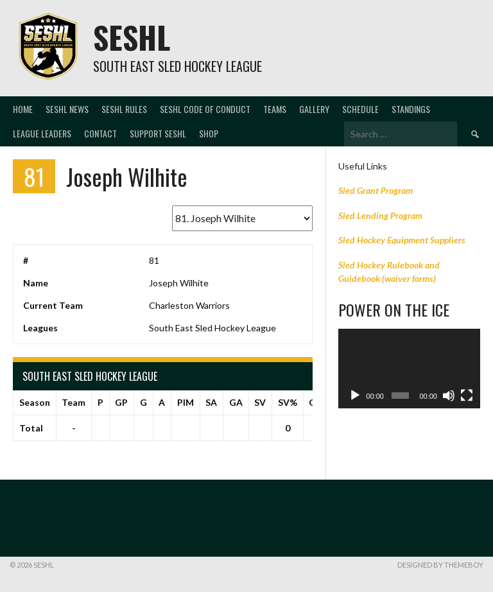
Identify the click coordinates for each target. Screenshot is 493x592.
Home (23, 109)
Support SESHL (158, 133)
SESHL (131, 37)
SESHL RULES (124, 109)
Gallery (314, 109)
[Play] (355, 395)
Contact (100, 133)
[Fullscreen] (466, 395)
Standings (411, 109)
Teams (274, 109)
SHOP (208, 133)
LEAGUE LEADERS (42, 133)
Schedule (360, 109)
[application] (409, 368)
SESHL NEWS (67, 109)
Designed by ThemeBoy (440, 565)
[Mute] (448, 395)
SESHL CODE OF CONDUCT (205, 109)
